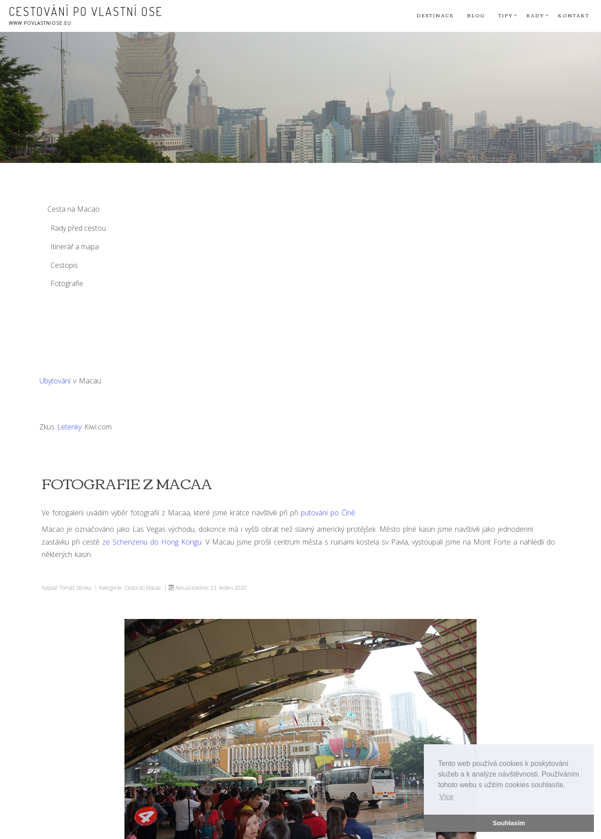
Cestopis (64, 265)
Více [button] (446, 796)
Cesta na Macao (73, 209)
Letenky (69, 427)
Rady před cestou (78, 228)
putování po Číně (328, 513)
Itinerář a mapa (74, 246)
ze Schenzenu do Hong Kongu (152, 542)
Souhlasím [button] (509, 823)
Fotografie (66, 283)
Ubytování (54, 381)
